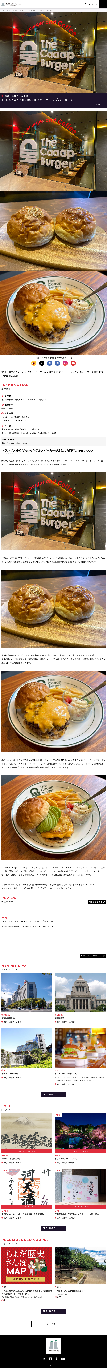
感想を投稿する (96, 902)
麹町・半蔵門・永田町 (16, 96)
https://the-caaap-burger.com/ (14, 443)
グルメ (101, 104)
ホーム (3, 10)
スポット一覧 (13, 10)
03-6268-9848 (7, 408)
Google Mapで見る (90, 956)
